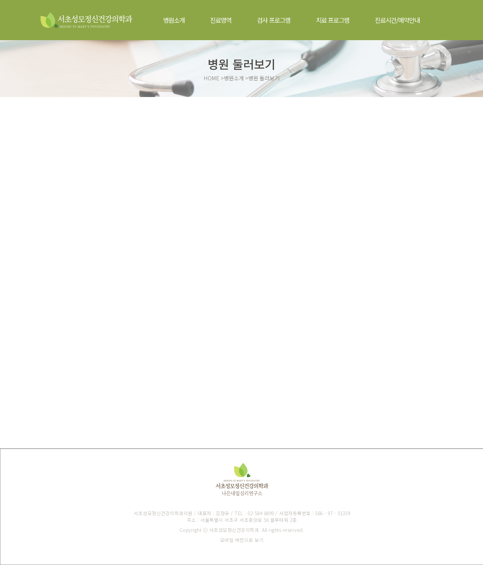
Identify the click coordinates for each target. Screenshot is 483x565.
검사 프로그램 (273, 19)
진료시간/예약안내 (397, 19)
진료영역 (220, 19)
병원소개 (174, 19)
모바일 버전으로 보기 (242, 540)
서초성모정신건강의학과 (234, 530)
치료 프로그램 (332, 19)
